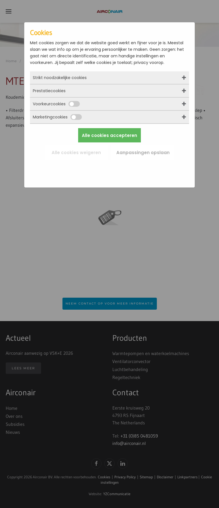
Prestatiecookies (49, 91)
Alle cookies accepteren (109, 135)
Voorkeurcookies (56, 104)
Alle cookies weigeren (76, 153)
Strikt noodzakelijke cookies (60, 77)
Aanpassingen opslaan (143, 153)
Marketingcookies (57, 117)
